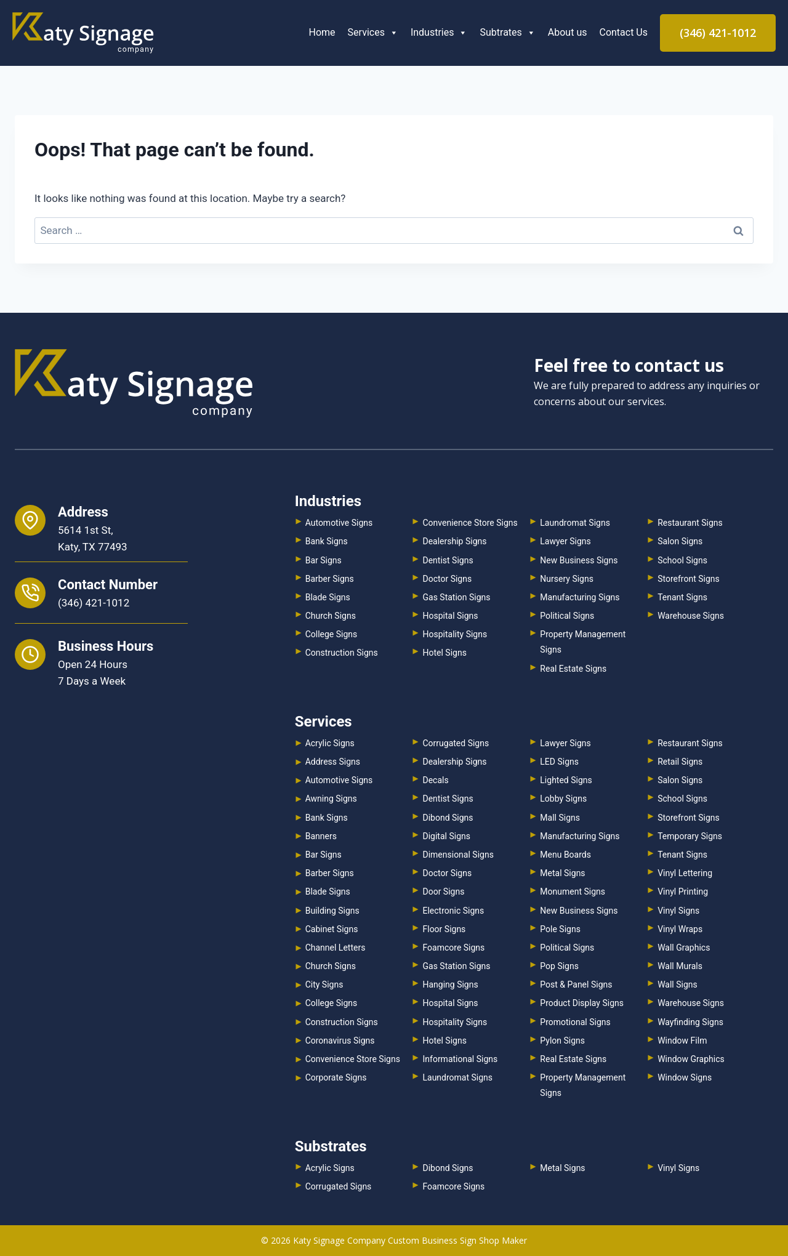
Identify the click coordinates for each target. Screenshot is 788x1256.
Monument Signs (572, 891)
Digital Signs (446, 836)
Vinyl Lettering (684, 873)
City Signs (324, 984)
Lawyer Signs (565, 541)
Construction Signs (341, 653)
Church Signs (330, 616)
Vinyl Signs (678, 911)
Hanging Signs (450, 984)
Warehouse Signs (690, 616)
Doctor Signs (447, 579)
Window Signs (684, 1077)
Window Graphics (691, 1059)
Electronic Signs (453, 911)
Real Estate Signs (573, 669)
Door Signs (443, 891)
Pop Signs (559, 966)
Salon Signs (679, 541)
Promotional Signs (575, 1022)
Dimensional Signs (457, 854)
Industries (439, 32)
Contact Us (623, 32)
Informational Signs (459, 1059)
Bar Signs (323, 560)
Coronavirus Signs (340, 1040)
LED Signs (559, 762)
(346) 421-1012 (718, 32)
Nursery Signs (566, 579)
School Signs (682, 560)
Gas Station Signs (456, 597)
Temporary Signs (689, 836)
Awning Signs (331, 798)
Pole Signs (560, 929)
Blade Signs (327, 597)
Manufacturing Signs (579, 597)
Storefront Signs (688, 579)
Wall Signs (677, 984)
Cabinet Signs (331, 929)
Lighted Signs (566, 780)
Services (373, 32)
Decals (435, 780)
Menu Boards (565, 854)
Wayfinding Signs (690, 1022)
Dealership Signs (454, 541)
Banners (321, 836)
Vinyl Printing (682, 891)
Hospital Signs (450, 616)
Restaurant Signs (690, 523)
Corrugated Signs (455, 743)
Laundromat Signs (575, 523)
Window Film (682, 1040)
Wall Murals (679, 966)
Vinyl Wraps (679, 929)
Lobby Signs (563, 798)
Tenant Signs (682, 597)
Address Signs (332, 762)
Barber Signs (329, 579)
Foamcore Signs (453, 947)
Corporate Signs (336, 1077)
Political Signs (567, 616)
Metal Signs (562, 873)
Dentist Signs (447, 560)
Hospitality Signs (454, 634)
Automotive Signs (339, 523)
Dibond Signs (447, 818)
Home (322, 32)
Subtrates (507, 32)
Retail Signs (679, 762)
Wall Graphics (683, 947)
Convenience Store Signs (469, 523)
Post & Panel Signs (576, 984)
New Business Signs (578, 560)
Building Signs (332, 911)
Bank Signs (326, 541)
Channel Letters (335, 947)
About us (567, 32)
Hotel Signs (444, 653)
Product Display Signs (582, 1003)
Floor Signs (443, 929)
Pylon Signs (562, 1040)
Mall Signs (560, 818)
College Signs (331, 634)
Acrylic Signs (330, 743)
